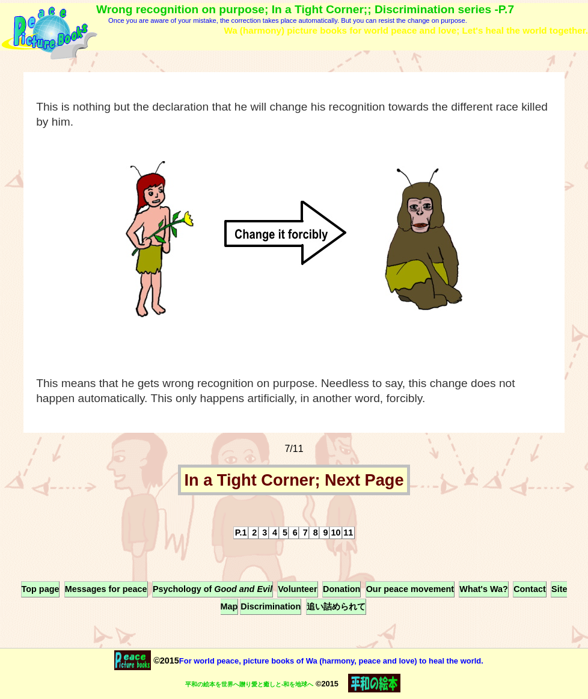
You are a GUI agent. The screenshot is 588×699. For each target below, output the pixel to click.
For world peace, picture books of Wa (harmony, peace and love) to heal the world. (331, 660)
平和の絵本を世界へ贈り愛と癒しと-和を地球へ (249, 684)
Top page (41, 589)
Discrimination (270, 606)
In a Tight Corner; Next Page (293, 480)
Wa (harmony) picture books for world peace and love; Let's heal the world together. (406, 30)
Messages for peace (106, 589)
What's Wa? (483, 589)
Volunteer (297, 589)
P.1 (241, 532)
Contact (529, 589)
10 (335, 532)
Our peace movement (410, 589)
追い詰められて (336, 606)
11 (348, 532)
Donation (341, 589)
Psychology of (212, 589)
